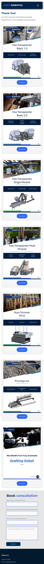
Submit (13, 544)
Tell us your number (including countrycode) (22, 509)
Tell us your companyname (15, 500)
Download (22, 82)
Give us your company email (16, 518)
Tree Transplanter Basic (8, 562)
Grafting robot (5, 559)
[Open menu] (38, 5)
